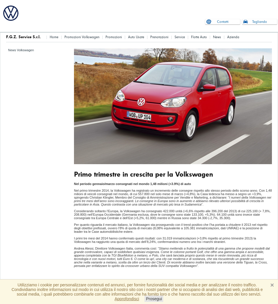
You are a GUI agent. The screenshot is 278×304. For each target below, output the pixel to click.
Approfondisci (127, 298)
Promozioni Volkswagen (81, 37)
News (217, 37)
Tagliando (259, 22)
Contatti (223, 22)
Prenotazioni (159, 37)
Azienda (233, 37)
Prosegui (154, 298)
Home (54, 37)
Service (180, 37)
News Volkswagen (21, 50)
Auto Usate (136, 37)
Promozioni (113, 37)
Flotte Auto (199, 37)
